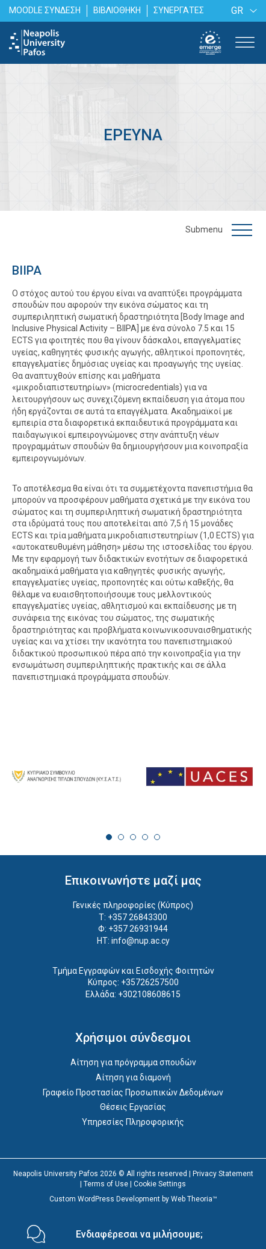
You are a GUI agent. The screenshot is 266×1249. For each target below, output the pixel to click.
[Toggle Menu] (245, 42)
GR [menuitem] (237, 10)
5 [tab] (157, 837)
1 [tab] (109, 837)
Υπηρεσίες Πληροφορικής (133, 1122)
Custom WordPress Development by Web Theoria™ (133, 1199)
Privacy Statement (223, 1174)
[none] (242, 10)
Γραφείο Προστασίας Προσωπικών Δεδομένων (133, 1092)
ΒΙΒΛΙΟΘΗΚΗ (117, 10)
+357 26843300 (137, 917)
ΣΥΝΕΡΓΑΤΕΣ (178, 10)
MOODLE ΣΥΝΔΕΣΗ (45, 10)
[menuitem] (242, 10)
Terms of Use (106, 1184)
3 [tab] (133, 837)
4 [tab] (145, 837)
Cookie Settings (160, 1184)
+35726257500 (150, 982)
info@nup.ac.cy (140, 940)
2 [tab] (121, 837)
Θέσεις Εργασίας (133, 1107)
